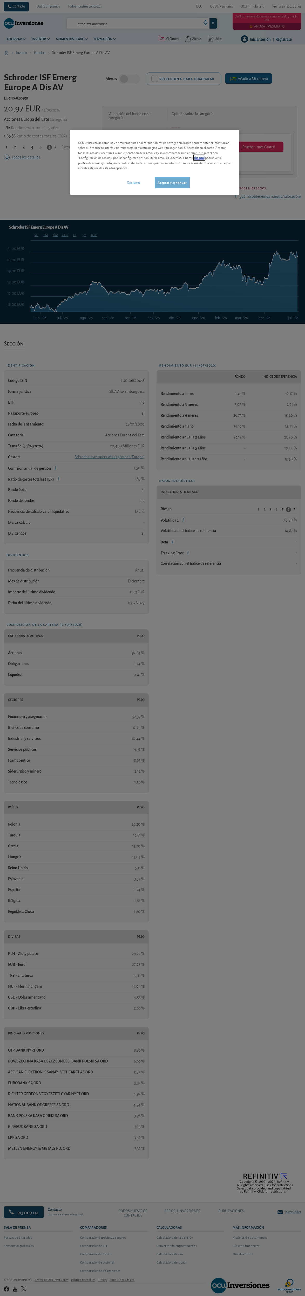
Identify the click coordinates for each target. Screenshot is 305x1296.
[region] (154, 162)
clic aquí (199, 157)
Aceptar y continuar (172, 182)
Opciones (133, 182)
